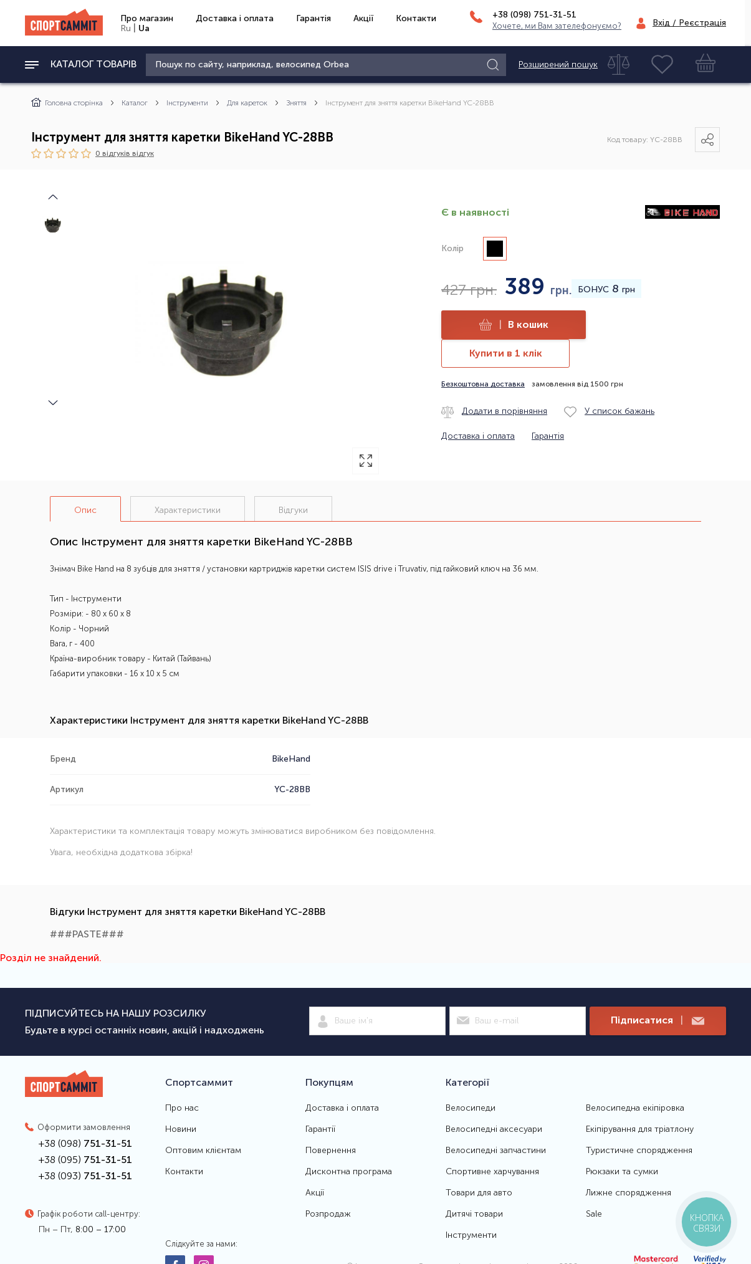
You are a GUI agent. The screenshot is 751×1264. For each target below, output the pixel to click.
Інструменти (187, 103)
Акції (363, 18)
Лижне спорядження (628, 1193)
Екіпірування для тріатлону (640, 1129)
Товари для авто (479, 1193)
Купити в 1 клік (505, 353)
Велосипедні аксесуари (494, 1129)
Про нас (182, 1108)
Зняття (296, 103)
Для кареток (247, 103)
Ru (125, 28)
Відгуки (293, 510)
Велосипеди (470, 1108)
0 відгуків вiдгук (124, 153)
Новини (180, 1129)
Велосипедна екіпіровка (635, 1108)
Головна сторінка (67, 102)
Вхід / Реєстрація (689, 22)
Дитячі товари (474, 1214)
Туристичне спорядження (639, 1150)
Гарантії (320, 1129)
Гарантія (313, 18)
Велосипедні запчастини (496, 1150)
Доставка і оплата (235, 18)
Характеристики (188, 510)
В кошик (513, 324)
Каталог (135, 103)
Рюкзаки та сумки (622, 1171)
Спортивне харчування (492, 1171)
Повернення (330, 1150)
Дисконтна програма (348, 1171)
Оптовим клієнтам (203, 1150)
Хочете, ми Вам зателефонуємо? (556, 26)
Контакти (416, 18)
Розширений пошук (558, 64)
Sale (594, 1214)
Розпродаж (328, 1214)
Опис (85, 510)
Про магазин (146, 18)
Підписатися (657, 1020)
